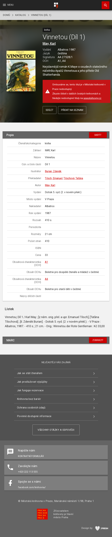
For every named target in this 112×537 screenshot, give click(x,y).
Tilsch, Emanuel (53, 178)
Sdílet (49, 110)
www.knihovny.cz (92, 98)
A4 (46, 279)
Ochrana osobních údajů (31, 407)
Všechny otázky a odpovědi (56, 429)
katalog (20, 15)
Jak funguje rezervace (30, 390)
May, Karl (49, 43)
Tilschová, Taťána (73, 178)
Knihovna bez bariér (29, 399)
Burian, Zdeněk (53, 171)
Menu (8, 5)
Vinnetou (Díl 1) (41, 15)
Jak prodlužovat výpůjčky (32, 381)
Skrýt (97, 135)
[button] (21, 71)
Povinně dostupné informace (34, 416)
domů (6, 15)
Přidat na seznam (72, 110)
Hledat (104, 4)
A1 (46, 262)
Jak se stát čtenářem (29, 373)
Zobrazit (97, 340)
